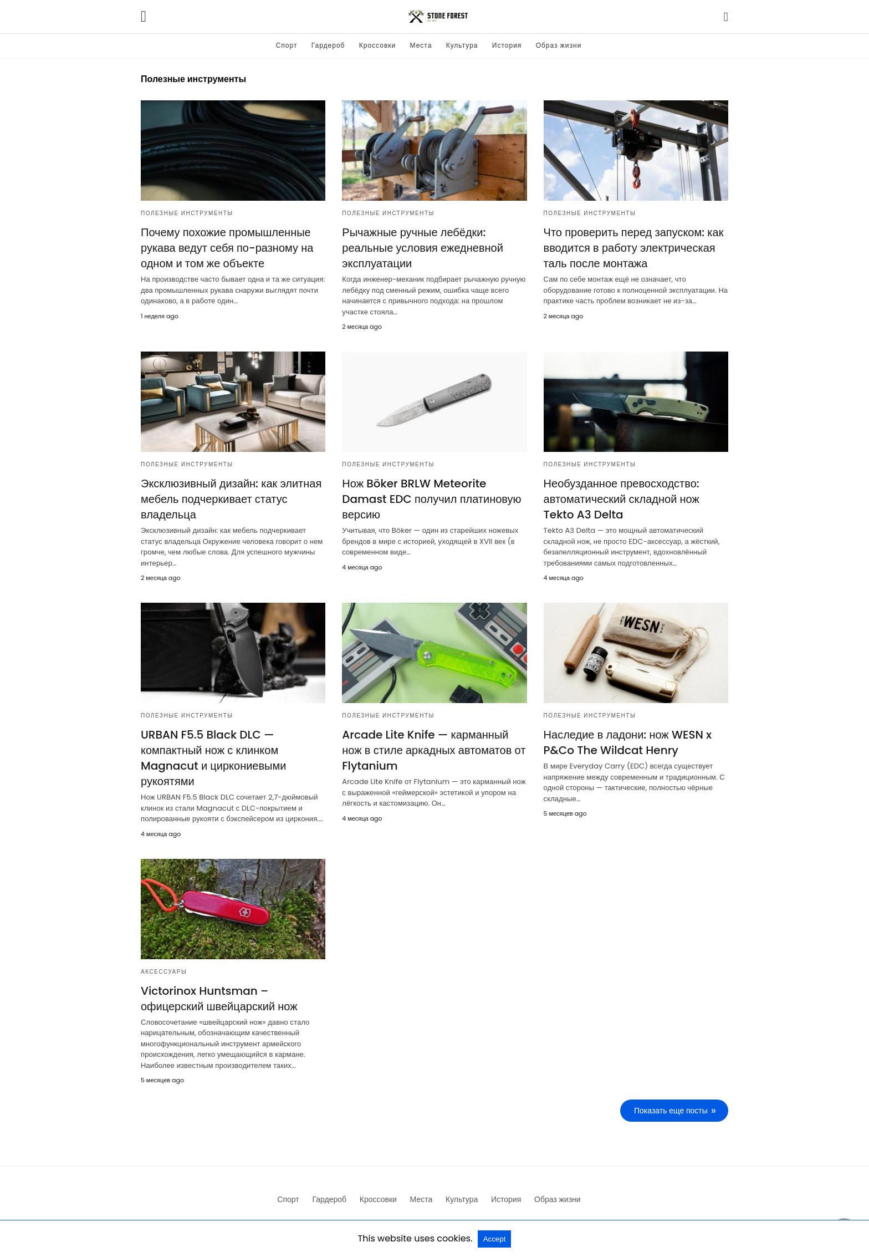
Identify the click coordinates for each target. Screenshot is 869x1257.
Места (421, 45)
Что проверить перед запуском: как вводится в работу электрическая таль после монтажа (634, 248)
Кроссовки (377, 45)
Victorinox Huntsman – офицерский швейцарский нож (219, 998)
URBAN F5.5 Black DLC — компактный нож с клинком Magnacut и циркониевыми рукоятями (213, 758)
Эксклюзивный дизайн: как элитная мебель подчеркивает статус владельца (231, 499)
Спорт (287, 45)
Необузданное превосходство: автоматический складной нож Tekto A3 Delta (621, 499)
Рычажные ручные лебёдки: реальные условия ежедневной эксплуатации (422, 248)
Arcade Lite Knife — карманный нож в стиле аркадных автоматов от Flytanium (433, 750)
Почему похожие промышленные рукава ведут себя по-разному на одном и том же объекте (227, 248)
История (507, 45)
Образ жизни (559, 45)
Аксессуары (164, 972)
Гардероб (328, 45)
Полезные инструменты (187, 213)
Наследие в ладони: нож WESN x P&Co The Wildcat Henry (628, 742)
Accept (494, 1239)
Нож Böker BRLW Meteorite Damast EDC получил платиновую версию (431, 499)
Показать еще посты (671, 1110)
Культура (462, 45)
